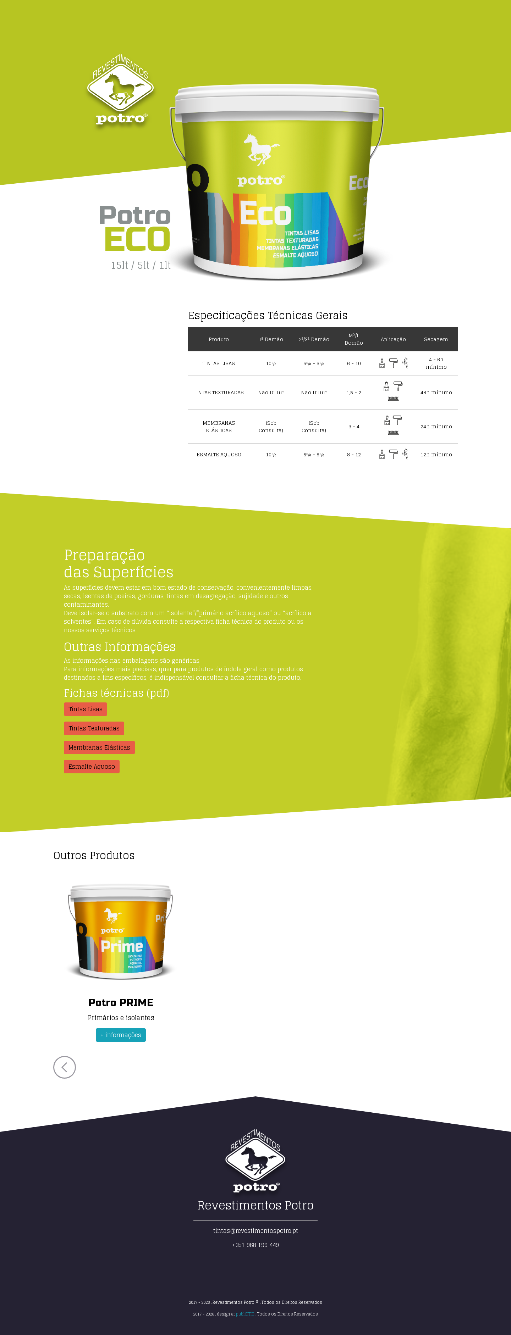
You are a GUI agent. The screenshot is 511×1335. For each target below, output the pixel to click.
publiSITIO (245, 1314)
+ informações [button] (120, 1035)
